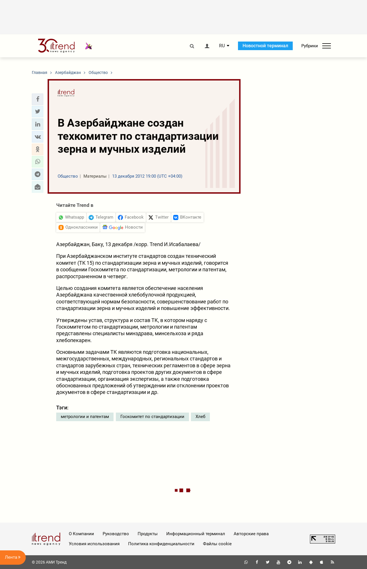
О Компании (81, 533)
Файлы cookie (217, 543)
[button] (38, 99)
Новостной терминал (265, 45)
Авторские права (251, 533)
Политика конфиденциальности (161, 543)
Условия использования (94, 543)
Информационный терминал (195, 533)
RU (222, 46)
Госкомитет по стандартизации (152, 416)
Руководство (116, 533)
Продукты (148, 533)
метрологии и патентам (85, 416)
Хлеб (200, 416)
